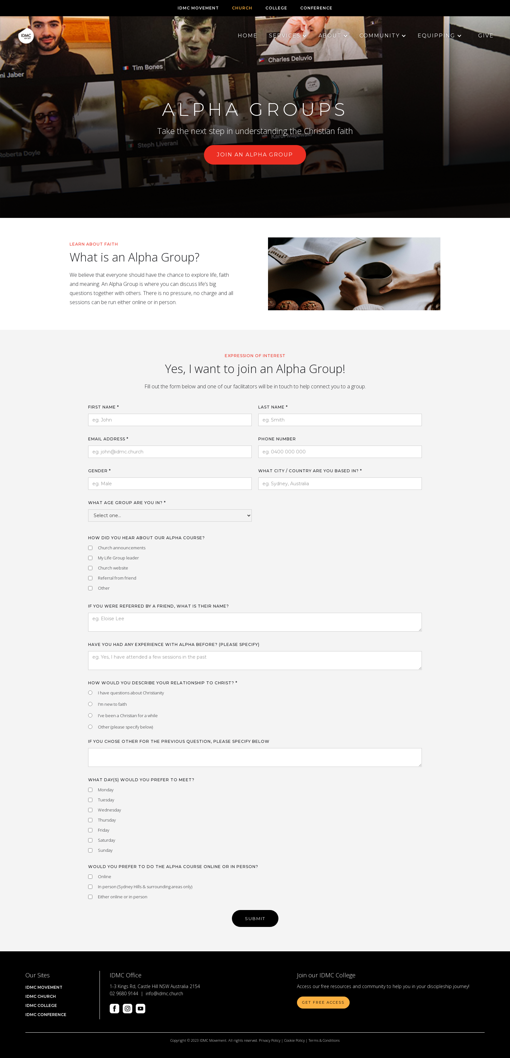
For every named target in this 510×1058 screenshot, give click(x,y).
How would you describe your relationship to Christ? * (162, 682)
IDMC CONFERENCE (45, 1014)
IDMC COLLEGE (41, 1005)
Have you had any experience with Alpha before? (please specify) (174, 644)
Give (486, 36)
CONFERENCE (316, 8)
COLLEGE (276, 8)
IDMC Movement (198, 8)
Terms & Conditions (324, 1040)
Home (248, 36)
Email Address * (108, 438)
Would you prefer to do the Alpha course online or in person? (173, 866)
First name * (103, 407)
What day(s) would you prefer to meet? (141, 779)
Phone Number (277, 438)
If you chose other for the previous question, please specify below (179, 741)
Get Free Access (323, 1002)
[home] (26, 36)
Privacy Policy (269, 1040)
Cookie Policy (294, 1040)
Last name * (273, 407)
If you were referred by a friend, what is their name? (158, 606)
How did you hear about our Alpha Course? (146, 537)
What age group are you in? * (127, 502)
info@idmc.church (164, 993)
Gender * (99, 470)
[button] (284, 36)
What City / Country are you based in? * (310, 470)
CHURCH (242, 8)
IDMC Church (40, 996)
